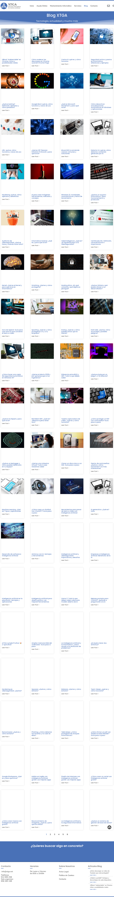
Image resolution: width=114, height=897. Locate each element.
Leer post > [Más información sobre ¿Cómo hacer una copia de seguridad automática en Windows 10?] (6, 382)
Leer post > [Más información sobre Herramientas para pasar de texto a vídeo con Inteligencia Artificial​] (65, 518)
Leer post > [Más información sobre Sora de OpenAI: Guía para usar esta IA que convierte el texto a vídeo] (6, 337)
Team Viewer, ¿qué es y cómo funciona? (100, 693)
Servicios (77, 6)
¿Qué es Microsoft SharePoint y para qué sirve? (70, 106)
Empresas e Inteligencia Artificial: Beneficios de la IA (100, 558)
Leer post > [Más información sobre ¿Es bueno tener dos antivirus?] (95, 650)
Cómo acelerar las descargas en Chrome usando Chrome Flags (40, 61)
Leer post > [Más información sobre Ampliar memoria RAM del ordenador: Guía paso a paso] (35, 652)
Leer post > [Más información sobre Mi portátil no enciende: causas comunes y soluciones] (65, 157)
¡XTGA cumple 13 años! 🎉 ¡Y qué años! (12, 646)
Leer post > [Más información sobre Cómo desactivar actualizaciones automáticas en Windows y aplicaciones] (95, 112)
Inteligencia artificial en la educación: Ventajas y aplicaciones (12, 602)
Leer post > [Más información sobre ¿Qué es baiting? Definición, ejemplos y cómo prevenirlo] (6, 110)
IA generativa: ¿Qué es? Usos (100, 512)
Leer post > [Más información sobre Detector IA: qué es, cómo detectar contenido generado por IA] (95, 157)
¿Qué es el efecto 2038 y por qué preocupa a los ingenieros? (41, 377)
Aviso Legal (64, 875)
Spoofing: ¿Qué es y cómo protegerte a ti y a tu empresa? (42, 332)
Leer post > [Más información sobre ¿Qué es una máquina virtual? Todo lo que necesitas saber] (35, 471)
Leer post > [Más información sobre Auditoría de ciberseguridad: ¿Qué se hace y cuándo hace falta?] (6, 248)
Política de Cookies (66, 879)
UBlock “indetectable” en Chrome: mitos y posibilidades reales (11, 61)
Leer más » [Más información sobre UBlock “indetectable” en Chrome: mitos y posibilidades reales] (93, 893)
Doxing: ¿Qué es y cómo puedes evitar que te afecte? (70, 332)
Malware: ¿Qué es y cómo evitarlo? (71, 693)
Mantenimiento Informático (61, 6)
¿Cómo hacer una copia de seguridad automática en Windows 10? (12, 377)
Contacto (94, 6)
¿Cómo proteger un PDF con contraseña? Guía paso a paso (100, 422)
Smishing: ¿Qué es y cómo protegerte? (42, 287)
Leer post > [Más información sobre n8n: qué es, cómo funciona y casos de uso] (6, 155)
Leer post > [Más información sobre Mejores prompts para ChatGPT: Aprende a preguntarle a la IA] (95, 607)
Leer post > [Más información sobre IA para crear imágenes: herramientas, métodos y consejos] (35, 201)
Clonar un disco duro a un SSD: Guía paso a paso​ (71, 466)
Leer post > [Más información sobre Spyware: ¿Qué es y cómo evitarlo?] (35, 696)
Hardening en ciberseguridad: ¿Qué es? (12, 693)
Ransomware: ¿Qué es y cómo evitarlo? (11, 736)
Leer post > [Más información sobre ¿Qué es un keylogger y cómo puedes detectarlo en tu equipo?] (6, 471)
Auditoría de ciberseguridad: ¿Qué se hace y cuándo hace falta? (12, 243)
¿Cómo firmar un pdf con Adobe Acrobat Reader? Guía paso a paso (101, 736)
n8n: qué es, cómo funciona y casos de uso (11, 151)
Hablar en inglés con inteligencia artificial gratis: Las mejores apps (41, 781)
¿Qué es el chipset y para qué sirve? (12, 421)
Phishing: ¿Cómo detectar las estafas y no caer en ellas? (42, 736)
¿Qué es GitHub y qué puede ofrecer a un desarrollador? (99, 288)
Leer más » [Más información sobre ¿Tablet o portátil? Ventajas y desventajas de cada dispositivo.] (93, 886)
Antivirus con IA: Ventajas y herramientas (42, 557)
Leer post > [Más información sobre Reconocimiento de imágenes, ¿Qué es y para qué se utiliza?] (35, 831)
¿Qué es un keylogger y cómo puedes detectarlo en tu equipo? (11, 467)
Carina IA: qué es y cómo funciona (71, 60)
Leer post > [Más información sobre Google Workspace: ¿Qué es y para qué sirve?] (6, 784)
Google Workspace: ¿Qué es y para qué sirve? (12, 780)
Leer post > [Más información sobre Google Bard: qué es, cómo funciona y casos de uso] (35, 109)
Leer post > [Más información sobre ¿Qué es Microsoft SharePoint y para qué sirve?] (65, 110)
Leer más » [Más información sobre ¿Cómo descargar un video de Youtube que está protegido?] (93, 879)
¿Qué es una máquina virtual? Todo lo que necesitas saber (40, 467)
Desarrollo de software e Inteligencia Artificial (11, 557)
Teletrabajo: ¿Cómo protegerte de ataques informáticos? (70, 736)
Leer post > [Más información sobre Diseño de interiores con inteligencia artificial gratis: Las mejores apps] (65, 786)
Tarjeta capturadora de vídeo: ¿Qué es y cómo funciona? (70, 422)
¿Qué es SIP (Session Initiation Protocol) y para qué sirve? (42, 152)
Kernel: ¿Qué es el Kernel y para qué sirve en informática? (12, 288)
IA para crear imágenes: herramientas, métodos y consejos (42, 197)
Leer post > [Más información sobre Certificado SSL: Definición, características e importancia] (95, 248)
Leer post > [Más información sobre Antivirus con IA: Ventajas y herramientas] (35, 561)
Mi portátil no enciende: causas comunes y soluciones (70, 152)
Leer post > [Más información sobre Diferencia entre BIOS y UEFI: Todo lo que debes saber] (65, 382)
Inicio (32, 6)
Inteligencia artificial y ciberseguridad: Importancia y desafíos (70, 558)
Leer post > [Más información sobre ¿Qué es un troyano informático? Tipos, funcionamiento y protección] (95, 203)
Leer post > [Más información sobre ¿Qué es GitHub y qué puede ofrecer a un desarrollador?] (95, 293)
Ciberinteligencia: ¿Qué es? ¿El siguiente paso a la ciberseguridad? (71, 243)
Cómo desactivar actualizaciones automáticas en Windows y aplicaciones (101, 106)
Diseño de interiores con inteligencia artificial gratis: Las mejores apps (71, 781)
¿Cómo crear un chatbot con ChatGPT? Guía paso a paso (42, 513)
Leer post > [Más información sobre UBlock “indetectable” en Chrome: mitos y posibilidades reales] (6, 66)
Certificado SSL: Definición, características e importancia (101, 243)
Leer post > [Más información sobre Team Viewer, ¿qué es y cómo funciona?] (95, 696)
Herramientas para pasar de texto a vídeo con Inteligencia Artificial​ (71, 513)
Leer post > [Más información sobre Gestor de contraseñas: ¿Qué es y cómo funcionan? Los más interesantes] (95, 473)
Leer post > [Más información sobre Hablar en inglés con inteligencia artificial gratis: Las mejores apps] (35, 786)
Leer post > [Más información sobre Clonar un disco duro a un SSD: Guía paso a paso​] (65, 470)
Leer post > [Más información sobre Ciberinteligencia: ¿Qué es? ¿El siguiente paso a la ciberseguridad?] (65, 248)
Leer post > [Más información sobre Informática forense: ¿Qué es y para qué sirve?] (35, 246)
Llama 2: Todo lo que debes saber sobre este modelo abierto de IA (70, 602)
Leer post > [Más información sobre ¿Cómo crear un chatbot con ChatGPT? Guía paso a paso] (35, 518)
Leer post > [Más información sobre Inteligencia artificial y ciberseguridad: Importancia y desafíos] (65, 562)
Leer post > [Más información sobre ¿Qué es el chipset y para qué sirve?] (6, 425)
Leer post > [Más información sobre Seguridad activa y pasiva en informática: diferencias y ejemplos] (95, 66)
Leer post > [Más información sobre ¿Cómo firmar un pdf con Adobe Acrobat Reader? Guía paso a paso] (95, 741)
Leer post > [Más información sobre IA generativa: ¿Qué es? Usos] (95, 516)
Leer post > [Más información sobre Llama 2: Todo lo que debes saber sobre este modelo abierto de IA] (65, 607)
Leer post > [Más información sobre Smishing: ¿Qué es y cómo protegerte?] (35, 291)
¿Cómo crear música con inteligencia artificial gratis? (12, 826)
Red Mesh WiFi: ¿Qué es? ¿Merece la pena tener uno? (41, 422)
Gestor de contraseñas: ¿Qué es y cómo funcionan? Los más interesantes (100, 467)
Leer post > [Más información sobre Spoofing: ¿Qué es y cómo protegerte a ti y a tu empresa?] (35, 337)
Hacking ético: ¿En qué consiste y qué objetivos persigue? (70, 288)
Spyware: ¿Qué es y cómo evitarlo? (41, 693)
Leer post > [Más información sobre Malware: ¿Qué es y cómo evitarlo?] (65, 696)
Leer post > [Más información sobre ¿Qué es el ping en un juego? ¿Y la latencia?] (95, 380)
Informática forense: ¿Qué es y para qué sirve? (42, 242)
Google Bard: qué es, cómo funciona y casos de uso (42, 105)
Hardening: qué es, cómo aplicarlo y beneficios (11, 196)
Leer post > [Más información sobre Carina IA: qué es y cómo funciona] (65, 64)
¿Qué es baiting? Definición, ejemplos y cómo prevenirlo (10, 106)
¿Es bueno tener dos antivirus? (99, 646)
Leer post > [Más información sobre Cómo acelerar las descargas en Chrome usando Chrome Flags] (35, 66)
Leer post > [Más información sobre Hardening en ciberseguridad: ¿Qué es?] (6, 696)
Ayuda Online (42, 6)
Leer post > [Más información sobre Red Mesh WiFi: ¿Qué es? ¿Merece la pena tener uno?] (35, 427)
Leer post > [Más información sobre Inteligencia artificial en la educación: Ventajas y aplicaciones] (6, 607)
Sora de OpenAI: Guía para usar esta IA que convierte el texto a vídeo (12, 332)
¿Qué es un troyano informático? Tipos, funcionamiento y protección (98, 197)
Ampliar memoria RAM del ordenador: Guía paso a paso (42, 647)
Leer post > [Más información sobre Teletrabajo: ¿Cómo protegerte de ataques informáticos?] (65, 741)
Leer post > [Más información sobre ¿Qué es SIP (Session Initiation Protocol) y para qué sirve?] (35, 157)
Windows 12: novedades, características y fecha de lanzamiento (71, 197)
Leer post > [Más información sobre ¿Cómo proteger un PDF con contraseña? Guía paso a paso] (95, 427)
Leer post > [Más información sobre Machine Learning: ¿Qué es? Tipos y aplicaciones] (6, 516)
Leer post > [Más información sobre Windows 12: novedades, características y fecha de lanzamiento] (65, 201)
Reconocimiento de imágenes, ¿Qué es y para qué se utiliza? (42, 826)
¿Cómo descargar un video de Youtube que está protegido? (100, 876)
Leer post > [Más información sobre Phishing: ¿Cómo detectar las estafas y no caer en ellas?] (35, 741)
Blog (86, 6)
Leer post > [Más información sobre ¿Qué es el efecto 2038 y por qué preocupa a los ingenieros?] (35, 382)
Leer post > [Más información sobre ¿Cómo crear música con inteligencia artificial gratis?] (6, 831)
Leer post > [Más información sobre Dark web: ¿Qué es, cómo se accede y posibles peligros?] (95, 337)
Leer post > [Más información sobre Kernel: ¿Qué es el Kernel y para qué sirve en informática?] (6, 293)
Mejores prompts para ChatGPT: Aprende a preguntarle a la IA (99, 602)
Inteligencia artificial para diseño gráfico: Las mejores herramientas (42, 602)
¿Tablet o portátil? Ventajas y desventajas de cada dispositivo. (100, 883)
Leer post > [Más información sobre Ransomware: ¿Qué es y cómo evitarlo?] (6, 740)
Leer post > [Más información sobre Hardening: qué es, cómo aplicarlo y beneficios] (6, 200)
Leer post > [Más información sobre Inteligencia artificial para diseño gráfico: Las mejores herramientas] (35, 607)
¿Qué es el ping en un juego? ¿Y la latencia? (99, 377)
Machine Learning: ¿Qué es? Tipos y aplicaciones (11, 512)
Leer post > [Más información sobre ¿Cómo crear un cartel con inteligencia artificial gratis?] (95, 786)
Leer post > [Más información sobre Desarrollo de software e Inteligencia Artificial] (6, 561)
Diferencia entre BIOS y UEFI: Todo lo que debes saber (70, 377)
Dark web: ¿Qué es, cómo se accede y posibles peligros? (100, 332)
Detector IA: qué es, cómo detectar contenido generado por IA (101, 152)
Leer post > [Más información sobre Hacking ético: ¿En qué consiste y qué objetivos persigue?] (65, 293)
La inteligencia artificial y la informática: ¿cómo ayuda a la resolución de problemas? (71, 648)
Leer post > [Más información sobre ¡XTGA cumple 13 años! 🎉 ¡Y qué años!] (6, 650)
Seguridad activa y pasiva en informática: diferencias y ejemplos (101, 61)
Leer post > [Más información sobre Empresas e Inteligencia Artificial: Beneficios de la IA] (95, 562)
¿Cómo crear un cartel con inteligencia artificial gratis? (101, 781)
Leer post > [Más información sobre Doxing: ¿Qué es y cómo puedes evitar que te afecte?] (65, 337)
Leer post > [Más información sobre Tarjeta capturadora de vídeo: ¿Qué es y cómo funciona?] (65, 427)
